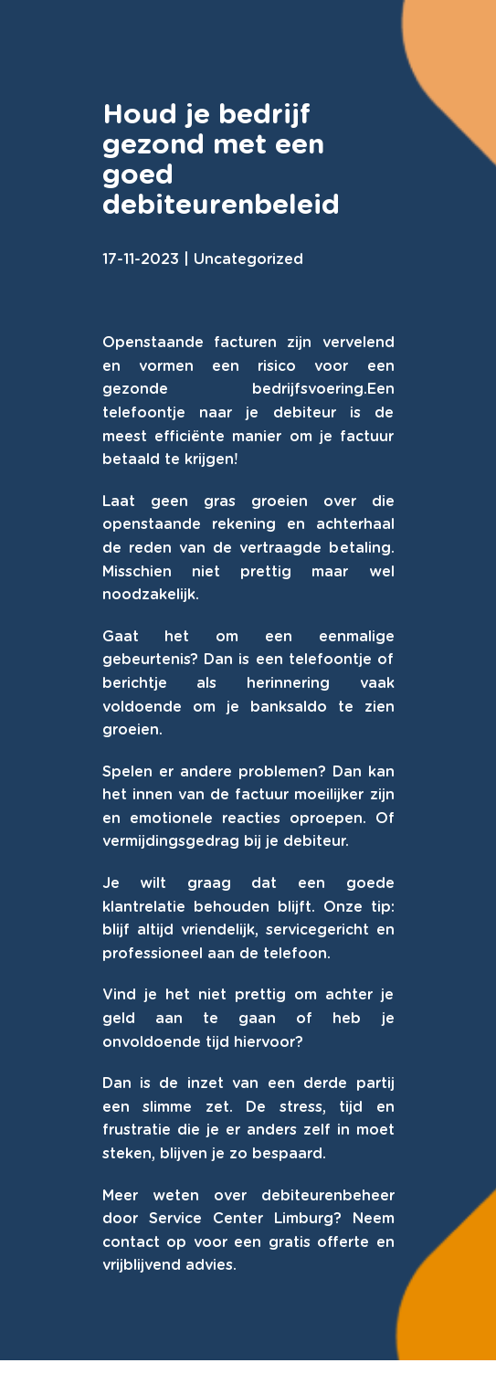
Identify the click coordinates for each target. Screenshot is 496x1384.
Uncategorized (248, 259)
